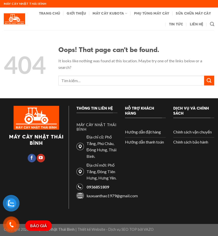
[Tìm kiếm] (212, 24)
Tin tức (176, 24)
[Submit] (209, 80)
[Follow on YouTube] (41, 158)
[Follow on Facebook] (32, 158)
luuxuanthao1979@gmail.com (112, 195)
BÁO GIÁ (38, 225)
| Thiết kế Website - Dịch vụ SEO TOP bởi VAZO (114, 229)
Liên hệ (196, 24)
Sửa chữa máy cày (193, 13)
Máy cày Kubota (110, 13)
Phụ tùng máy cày (151, 13)
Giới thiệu (76, 13)
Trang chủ (49, 13)
